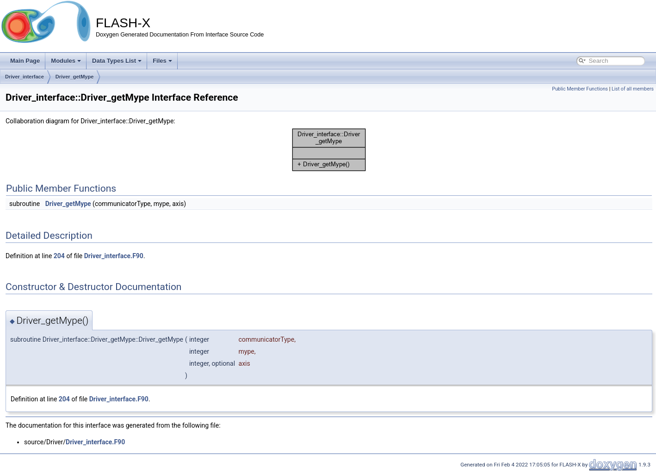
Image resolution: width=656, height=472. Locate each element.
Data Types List (117, 60)
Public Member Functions (580, 89)
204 (59, 256)
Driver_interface (24, 76)
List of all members (633, 89)
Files (162, 60)
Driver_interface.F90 (113, 256)
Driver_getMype (75, 76)
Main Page (25, 60)
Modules (66, 60)
